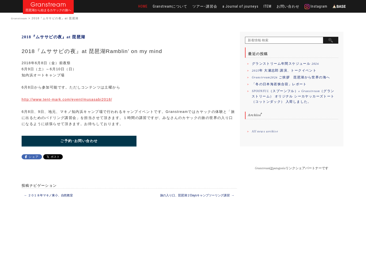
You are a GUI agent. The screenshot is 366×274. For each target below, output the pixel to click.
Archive (254, 115)
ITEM (267, 6)
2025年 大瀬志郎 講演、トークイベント (284, 70)
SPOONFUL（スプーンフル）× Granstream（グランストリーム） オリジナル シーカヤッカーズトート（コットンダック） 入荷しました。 (293, 96)
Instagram (315, 6)
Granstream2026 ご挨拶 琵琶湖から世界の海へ (291, 77)
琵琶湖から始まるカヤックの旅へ (48, 10)
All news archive (265, 131)
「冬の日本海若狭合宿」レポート (279, 84)
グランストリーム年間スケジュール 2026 (285, 63)
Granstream (48, 4)
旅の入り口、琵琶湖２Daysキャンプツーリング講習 (197, 195)
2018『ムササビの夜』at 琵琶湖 (53, 37)
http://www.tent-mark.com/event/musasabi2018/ (67, 99)
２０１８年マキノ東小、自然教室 (48, 195)
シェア (33, 157)
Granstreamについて (170, 6)
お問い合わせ (288, 6)
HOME (143, 6)
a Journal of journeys (240, 6)
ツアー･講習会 (204, 6)
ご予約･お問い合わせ (79, 141)
